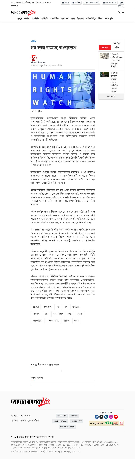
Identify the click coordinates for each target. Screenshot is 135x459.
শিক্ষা (100, 18)
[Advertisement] (69, 30)
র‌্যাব (46, 313)
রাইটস (66, 320)
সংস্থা (70, 313)
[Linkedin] (106, 417)
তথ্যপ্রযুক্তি (109, 18)
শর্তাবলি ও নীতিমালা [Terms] (60, 421)
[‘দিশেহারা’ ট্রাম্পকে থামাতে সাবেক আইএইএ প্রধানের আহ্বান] (111, 82)
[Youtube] (116, 417)
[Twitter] (101, 417)
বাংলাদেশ (47, 306)
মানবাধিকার (58, 313)
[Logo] (23, 12)
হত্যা (58, 306)
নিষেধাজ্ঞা (36, 313)
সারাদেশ (64, 18)
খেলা (73, 18)
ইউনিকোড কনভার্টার (92, 2)
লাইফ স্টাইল (91, 18)
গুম (66, 306)
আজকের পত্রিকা (109, 2)
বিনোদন (80, 18)
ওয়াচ (76, 320)
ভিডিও (65, 2)
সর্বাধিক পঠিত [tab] (117, 45)
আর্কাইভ (76, 2)
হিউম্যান (80, 313)
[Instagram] (111, 417)
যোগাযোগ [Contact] (74, 416)
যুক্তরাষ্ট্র (35, 306)
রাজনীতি (35, 18)
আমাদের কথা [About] (62, 416)
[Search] (119, 12)
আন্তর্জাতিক (54, 18)
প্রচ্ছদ (19, 18)
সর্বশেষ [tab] (105, 47)
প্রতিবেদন (76, 306)
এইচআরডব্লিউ (53, 320)
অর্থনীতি (44, 18)
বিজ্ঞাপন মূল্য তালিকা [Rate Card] (67, 426)
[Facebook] (97, 417)
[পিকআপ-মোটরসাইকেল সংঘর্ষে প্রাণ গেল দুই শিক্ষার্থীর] (111, 61)
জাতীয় (26, 18)
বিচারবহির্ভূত (37, 320)
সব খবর (111, 96)
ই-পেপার (121, 4)
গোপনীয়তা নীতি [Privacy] (76, 421)
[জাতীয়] (33, 41)
